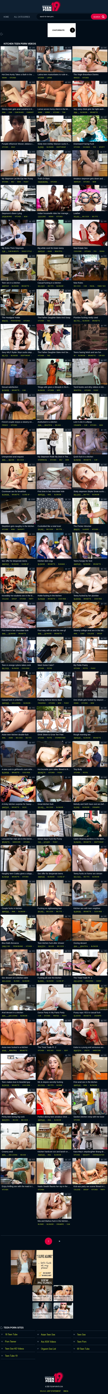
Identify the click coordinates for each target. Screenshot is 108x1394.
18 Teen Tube (11, 1334)
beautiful (58, 251)
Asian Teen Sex (48, 1334)
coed (82, 633)
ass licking (16, 703)
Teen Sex (81, 1334)
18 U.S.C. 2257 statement (50, 1391)
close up (25, 494)
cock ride (42, 216)
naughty (21, 529)
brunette (94, 112)
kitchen (13, 78)
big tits (95, 216)
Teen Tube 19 (11, 1355)
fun (39, 842)
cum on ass (19, 112)
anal (4, 112)
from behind (43, 182)
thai (63, 112)
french (5, 425)
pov (94, 147)
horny (47, 112)
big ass (76, 216)
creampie (77, 425)
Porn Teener (10, 1341)
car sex (102, 355)
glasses (85, 529)
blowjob (83, 112)
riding (102, 251)
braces (76, 78)
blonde (41, 147)
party (31, 599)
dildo (24, 807)
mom (19, 182)
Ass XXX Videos (48, 1341)
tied (48, 321)
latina (49, 78)
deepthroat (61, 147)
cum (10, 112)
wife (58, 390)
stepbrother (60, 738)
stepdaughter (98, 1155)
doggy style (27, 251)
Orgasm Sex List (48, 1348)
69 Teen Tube (83, 1348)
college (5, 599)
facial (92, 286)
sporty (102, 147)
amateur (77, 182)
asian (40, 112)
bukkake (61, 564)
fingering (42, 703)
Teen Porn (81, 1341)
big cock (85, 216)
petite (49, 668)
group (14, 599)
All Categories (22, 16)
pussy (26, 182)
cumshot (30, 112)
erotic (87, 1050)
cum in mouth (13, 251)
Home (6, 16)
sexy (66, 1050)
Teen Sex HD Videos (14, 1348)
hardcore (16, 842)
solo (13, 147)
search (96, 17)
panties (56, 1016)
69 (74, 355)
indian (4, 78)
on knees (86, 147)
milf (12, 182)
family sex (101, 286)
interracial (42, 460)
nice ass (50, 1050)
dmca (65, 1391)
